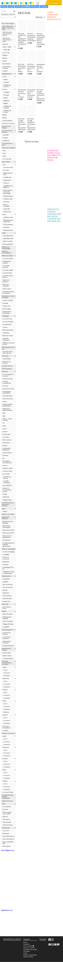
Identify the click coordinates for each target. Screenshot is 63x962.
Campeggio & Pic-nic (8, 568)
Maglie (5, 103)
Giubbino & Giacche (7, 85)
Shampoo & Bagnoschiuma (7, 409)
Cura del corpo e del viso (8, 276)
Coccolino (6, 437)
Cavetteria (6, 676)
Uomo (5, 77)
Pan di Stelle (6, 64)
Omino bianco (7, 453)
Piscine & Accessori (6, 558)
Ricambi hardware (8, 646)
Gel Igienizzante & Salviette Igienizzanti (8, 544)
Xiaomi (5, 715)
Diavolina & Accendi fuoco (7, 462)
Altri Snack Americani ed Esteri (7, 39)
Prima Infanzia (7, 369)
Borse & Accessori (9, 123)
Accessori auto (8, 167)
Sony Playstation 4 (8, 836)
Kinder (5, 58)
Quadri (5, 590)
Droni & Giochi (7, 366)
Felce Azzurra (7, 440)
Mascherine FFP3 (8, 533)
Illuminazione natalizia (7, 617)
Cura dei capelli (8, 270)
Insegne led (6, 601)
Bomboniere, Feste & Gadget (8, 297)
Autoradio (6, 209)
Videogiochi (6, 828)
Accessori (6, 673)
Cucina (5, 327)
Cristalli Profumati (6, 482)
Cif (3, 423)
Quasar (5, 431)
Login (11, 6)
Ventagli (5, 303)
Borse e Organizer (6, 205)
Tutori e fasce (7, 289)
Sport (3, 509)
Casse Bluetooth (8, 236)
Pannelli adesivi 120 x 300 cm (8, 352)
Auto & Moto (6, 162)
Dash (4, 426)
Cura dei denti (7, 273)
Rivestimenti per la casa (8, 348)
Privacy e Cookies (29, 948)
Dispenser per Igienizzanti (7, 536)
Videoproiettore (8, 825)
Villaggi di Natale (8, 624)
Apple (4, 667)
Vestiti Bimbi (7, 359)
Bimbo (5, 115)
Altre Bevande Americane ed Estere (7, 33)
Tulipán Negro (7, 500)
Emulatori (6, 833)
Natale (4, 611)
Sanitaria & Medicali (5, 518)
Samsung (6, 678)
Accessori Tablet (8, 792)
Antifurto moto (8, 217)
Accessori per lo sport (7, 144)
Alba (4, 413)
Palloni (5, 511)
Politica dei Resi (28, 957)
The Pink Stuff (7, 396)
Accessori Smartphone (7, 727)
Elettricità (5, 604)
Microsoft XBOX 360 (8, 842)
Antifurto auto (8, 199)
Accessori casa (7, 319)
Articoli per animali (8, 148)
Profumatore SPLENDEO (7, 392)
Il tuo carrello (22, 6)
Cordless (5, 730)
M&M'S (5, 55)
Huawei (5, 690)
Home (4, 6)
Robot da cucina (8, 336)
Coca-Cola (6, 52)
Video (4, 804)
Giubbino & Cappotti (7, 107)
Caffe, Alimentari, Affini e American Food (7, 27)
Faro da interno (8, 584)
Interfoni (6, 227)
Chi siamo (34, 6)
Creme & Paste (7, 471)
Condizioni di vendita (30, 950)
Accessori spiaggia (9, 552)
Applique (5, 582)
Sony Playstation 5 (8, 839)
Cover (5, 670)
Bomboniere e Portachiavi (7, 312)
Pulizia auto (7, 212)
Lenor (5, 429)
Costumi (6, 82)
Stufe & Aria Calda (8, 514)
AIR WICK (6, 497)
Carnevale (5, 356)
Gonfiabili (6, 555)
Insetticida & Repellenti (7, 449)
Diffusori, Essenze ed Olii (8, 343)
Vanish (5, 494)
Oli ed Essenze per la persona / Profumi (8, 504)
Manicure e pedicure (6, 281)
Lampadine (6, 579)
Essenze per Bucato (7, 477)
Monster (5, 44)
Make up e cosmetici (6, 285)
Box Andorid (7, 807)
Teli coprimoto (8, 224)
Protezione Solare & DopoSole (8, 292)
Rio (4, 458)
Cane (4, 153)
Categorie (26, 944)
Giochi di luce (7, 596)
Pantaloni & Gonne (7, 111)
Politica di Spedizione (30, 955)
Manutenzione (8, 196)
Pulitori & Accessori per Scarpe (7, 489)
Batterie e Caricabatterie (6, 252)
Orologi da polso (8, 658)
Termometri (6, 540)
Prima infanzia (7, 121)
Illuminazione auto (7, 174)
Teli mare (6, 564)
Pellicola (6, 712)
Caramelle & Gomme (7, 67)
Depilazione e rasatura (7, 262)
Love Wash (6, 474)
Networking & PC (7, 630)
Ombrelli (5, 135)
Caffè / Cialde (7, 47)
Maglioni (6, 101)
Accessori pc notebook (7, 637)
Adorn (5, 401)
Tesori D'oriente (8, 399)
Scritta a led (6, 306)
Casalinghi (5, 316)
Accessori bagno (8, 322)
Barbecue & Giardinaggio (6, 247)
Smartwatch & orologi (6, 649)
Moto (4, 214)
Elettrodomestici (8, 330)
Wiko (4, 701)
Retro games (7, 846)
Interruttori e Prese (7, 607)
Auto (4, 165)
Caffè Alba (6, 50)
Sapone (5, 445)
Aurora (5, 465)
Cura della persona (6, 266)
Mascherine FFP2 (8, 530)
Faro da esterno (8, 587)
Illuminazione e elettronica (8, 221)
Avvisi (25, 953)
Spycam (5, 817)
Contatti (44, 6)
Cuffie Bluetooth (8, 239)
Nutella (5, 71)
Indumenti (6, 141)
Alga (4, 416)
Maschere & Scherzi (7, 362)
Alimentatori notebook (7, 642)
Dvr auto (6, 170)
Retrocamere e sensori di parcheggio (8, 191)
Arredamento (7, 324)
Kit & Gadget (7, 309)
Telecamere (6, 819)
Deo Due (5, 386)
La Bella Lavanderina (7, 382)
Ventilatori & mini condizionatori (8, 572)
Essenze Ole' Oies (8, 389)
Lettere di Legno (8, 300)
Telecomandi (7, 822)
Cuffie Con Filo (7, 241)
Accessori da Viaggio (6, 127)
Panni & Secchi (8, 379)
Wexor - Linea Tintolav (7, 419)
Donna (5, 89)
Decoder (5, 809)
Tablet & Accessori (8, 733)
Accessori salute (8, 258)
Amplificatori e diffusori (8, 186)
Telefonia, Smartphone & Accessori (6, 662)
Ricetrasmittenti (8, 244)
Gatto (4, 156)
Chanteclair (6, 434)
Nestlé (5, 61)
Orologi (5, 138)
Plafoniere (6, 593)
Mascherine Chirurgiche (7, 526)
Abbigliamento (6, 74)
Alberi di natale (7, 614)
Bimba (5, 118)
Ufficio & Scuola (7, 801)
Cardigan (6, 92)
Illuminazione (6, 576)
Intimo (5, 79)
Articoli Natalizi (8, 621)
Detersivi (5, 372)
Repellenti (6, 562)
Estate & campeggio (8, 549)
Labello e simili (7, 468)
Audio (4, 233)
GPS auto (6, 202)
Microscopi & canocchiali (7, 813)
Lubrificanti (7, 177)
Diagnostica (7, 180)
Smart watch (7, 653)
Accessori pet (7, 159)
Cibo (4, 150)
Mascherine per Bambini (8, 522)
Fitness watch (7, 656)
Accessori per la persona (7, 131)
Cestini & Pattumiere (6, 339)
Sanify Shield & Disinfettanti (8, 405)
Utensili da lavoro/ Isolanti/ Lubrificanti (8, 796)
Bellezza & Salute (7, 256)
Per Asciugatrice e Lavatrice (8, 375)
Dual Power (6, 443)
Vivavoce (6, 183)
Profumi (5, 455)
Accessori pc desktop (7, 633)
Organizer (6, 333)
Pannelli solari (7, 598)
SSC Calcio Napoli (8, 23)
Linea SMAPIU (7, 485)
